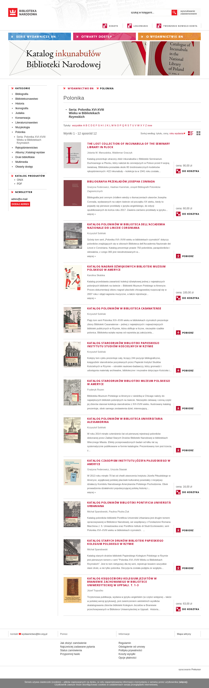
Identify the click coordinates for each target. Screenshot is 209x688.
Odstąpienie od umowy (132, 646)
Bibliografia (21, 94)
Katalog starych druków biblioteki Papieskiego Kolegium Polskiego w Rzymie (125, 542)
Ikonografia (21, 108)
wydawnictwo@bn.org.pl (34, 634)
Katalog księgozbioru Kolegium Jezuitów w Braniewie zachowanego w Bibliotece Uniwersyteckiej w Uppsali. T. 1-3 (122, 582)
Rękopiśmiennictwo (26, 147)
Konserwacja (22, 117)
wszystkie (77, 125)
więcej (183, 682)
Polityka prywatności (130, 650)
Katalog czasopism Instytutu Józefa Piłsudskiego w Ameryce (128, 462)
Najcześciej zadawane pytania (77, 646)
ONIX (20, 179)
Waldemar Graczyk (122, 152)
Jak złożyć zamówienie (73, 643)
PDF (19, 183)
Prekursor (196, 669)
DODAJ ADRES (20, 204)
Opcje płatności (127, 657)
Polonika (20, 132)
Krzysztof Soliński (96, 233)
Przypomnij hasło (70, 654)
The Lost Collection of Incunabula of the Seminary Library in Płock (128, 145)
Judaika (19, 113)
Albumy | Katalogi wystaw (30, 152)
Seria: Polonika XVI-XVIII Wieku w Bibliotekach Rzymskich (31, 139)
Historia (19, 103)
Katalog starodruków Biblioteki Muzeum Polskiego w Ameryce (128, 382)
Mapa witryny (184, 634)
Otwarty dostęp (24, 166)
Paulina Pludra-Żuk (119, 511)
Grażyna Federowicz (98, 187)
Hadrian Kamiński (119, 187)
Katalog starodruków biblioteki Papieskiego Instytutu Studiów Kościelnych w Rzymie (123, 344)
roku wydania (177, 133)
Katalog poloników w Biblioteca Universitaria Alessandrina (124, 420)
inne (150, 125)
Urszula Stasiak (118, 469)
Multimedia (21, 161)
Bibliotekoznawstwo (26, 98)
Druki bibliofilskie (25, 157)
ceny (165, 133)
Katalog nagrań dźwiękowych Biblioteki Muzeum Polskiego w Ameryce (126, 268)
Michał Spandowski (97, 511)
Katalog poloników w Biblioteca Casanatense (124, 308)
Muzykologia (22, 127)
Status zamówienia (71, 650)
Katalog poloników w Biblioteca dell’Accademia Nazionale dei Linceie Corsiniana (126, 226)
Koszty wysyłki (127, 654)
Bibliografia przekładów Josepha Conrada (121, 181)
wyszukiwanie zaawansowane (188, 12)
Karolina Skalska (96, 275)
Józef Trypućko (95, 590)
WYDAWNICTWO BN (80, 88)
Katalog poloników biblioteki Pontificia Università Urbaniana (129, 504)
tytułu (159, 133)
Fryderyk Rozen (95, 389)
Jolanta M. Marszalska (99, 152)
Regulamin (125, 643)
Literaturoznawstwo (26, 122)
